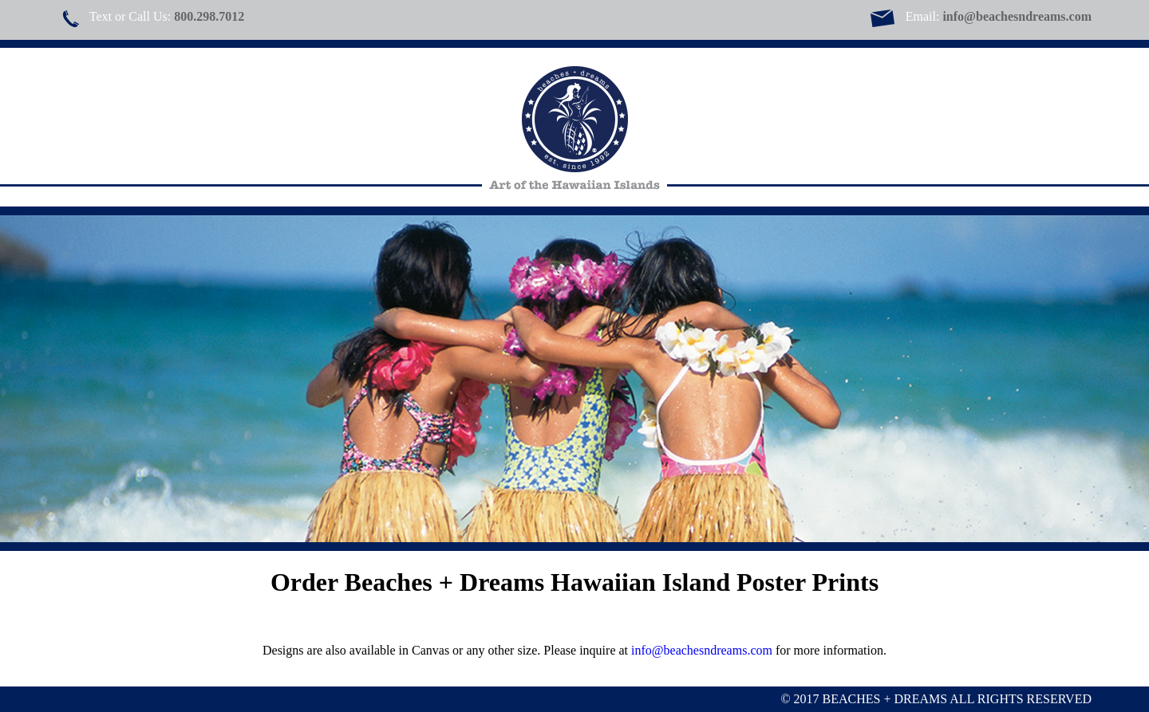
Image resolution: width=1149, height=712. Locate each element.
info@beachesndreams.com (1017, 16)
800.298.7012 (209, 16)
